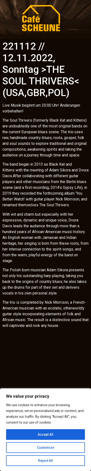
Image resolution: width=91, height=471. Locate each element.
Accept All (45, 434)
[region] (45, 429)
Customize (45, 447)
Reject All (45, 461)
